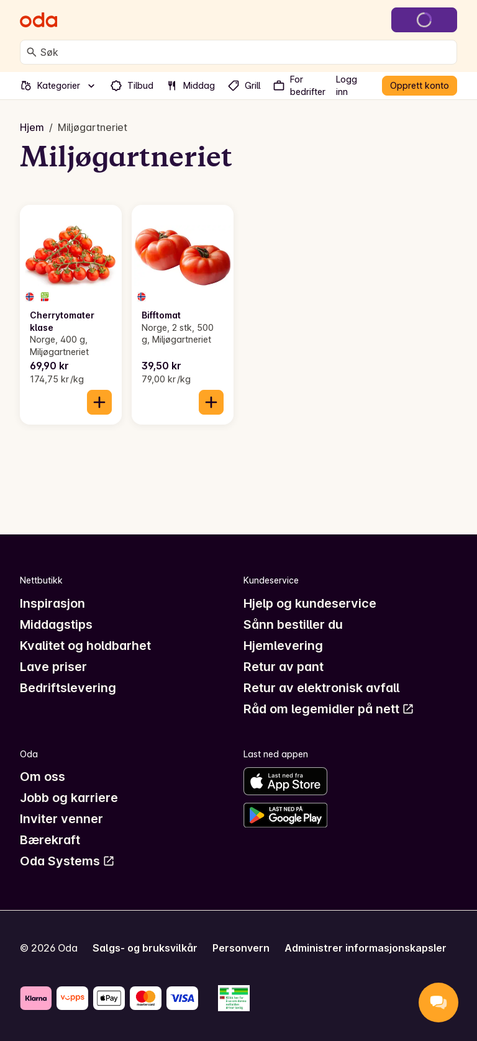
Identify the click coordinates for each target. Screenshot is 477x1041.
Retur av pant (283, 666)
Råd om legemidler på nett (328, 708)
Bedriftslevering (68, 687)
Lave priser (53, 666)
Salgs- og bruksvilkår (145, 948)
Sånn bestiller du (293, 624)
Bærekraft (50, 839)
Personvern (241, 948)
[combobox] (246, 52)
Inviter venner (61, 818)
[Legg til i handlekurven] (99, 402)
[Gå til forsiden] (38, 19)
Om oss (42, 776)
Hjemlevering (283, 645)
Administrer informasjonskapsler (365, 948)
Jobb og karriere (69, 797)
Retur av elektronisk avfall (321, 687)
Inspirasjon (52, 603)
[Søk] (31, 52)
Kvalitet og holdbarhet (85, 645)
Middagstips (56, 624)
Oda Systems (67, 861)
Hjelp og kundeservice (309, 603)
